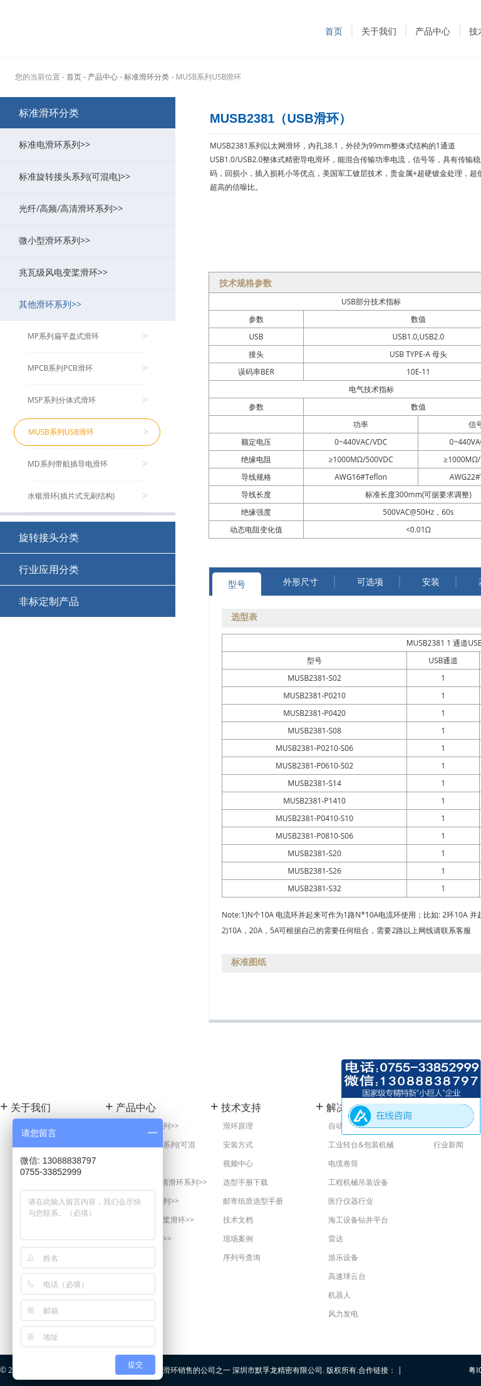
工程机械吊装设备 (358, 1182)
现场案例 (238, 1238)
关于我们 (378, 31)
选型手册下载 (245, 1182)
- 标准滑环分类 (144, 76)
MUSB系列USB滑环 (88, 432)
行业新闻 (448, 1144)
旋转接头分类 (49, 537)
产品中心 (432, 31)
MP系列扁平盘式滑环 (88, 336)
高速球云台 (347, 1276)
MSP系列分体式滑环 (88, 400)
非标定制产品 (49, 601)
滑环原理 (238, 1125)
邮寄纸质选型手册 (253, 1201)
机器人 (339, 1295)
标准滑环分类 (49, 113)
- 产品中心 (100, 76)
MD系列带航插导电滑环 (88, 464)
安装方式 (238, 1144)
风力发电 (343, 1313)
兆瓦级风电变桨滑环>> (91, 272)
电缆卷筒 (343, 1163)
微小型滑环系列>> (91, 240)
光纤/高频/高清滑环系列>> (91, 208)
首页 (334, 31)
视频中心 (238, 1163)
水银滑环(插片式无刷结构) (88, 496)
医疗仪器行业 (350, 1201)
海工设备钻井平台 (358, 1219)
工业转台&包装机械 (361, 1144)
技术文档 (238, 1219)
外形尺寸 (300, 581)
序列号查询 (242, 1257)
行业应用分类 (49, 569)
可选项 (370, 581)
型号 (237, 584)
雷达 (335, 1238)
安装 (431, 581)
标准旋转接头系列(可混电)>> (91, 176)
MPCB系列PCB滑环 (88, 368)
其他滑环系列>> (91, 304)
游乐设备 (343, 1257)
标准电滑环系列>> (91, 144)
